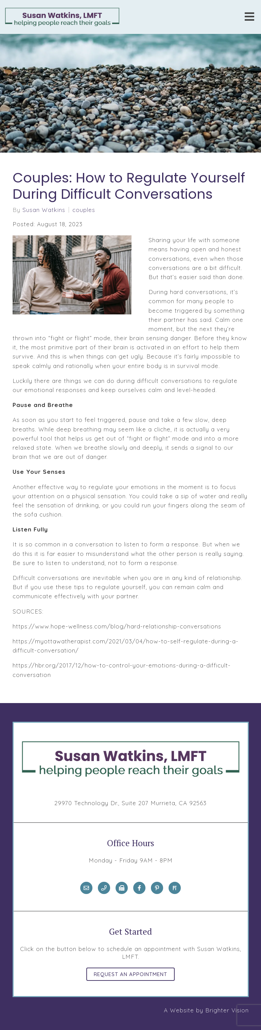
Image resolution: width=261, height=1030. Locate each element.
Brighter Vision (227, 1010)
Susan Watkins (43, 210)
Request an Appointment (130, 974)
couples (83, 210)
